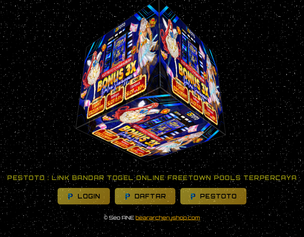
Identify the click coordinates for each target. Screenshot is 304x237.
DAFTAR (145, 196)
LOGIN (83, 196)
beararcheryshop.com (168, 217)
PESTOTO (213, 196)
